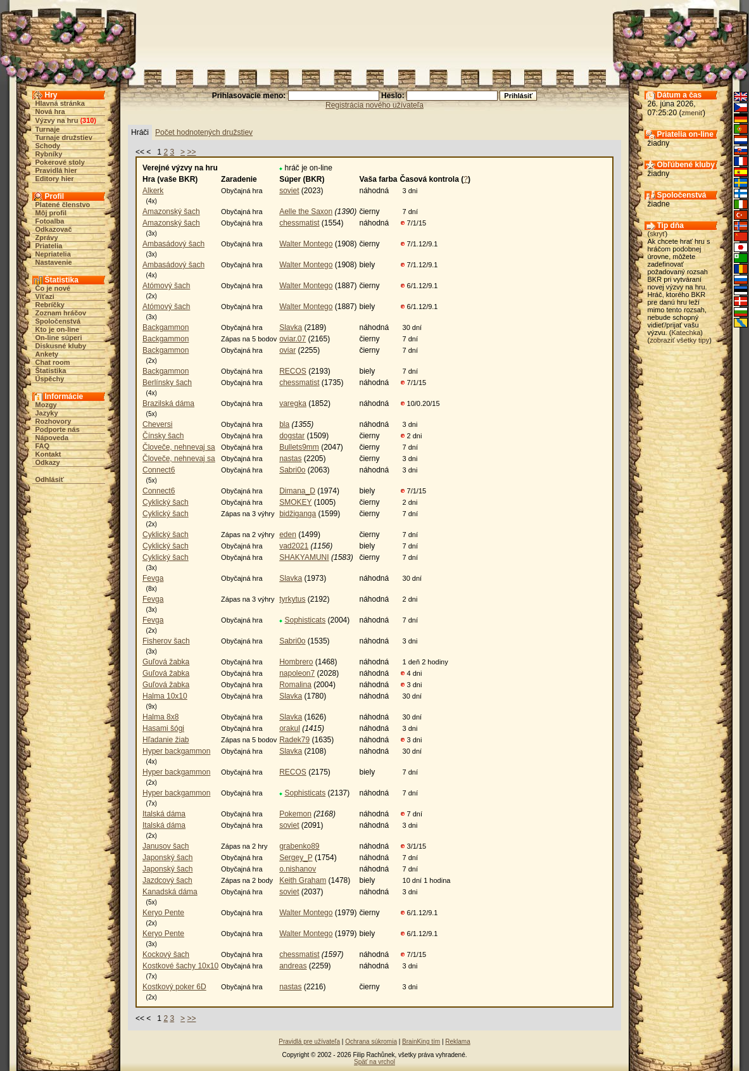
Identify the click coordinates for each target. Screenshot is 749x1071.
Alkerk (152, 190)
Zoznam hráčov (61, 313)
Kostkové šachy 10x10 (180, 965)
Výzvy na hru (57, 120)
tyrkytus (292, 599)
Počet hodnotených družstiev (204, 132)
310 (88, 120)
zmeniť (692, 113)
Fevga (152, 578)
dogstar (292, 435)
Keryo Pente (163, 912)
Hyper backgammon (176, 751)
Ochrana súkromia (371, 1041)
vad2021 (293, 546)
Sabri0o (292, 470)
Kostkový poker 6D (174, 986)
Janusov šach (165, 846)
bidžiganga (297, 513)
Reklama (457, 1041)
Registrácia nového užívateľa (374, 105)
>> (191, 152)
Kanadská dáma (170, 891)
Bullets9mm (299, 447)
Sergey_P (295, 857)
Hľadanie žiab (165, 739)
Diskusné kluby (61, 346)
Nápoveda (52, 437)
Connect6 (158, 470)
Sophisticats (305, 620)
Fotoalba (50, 221)
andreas (292, 965)
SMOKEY (295, 502)
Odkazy (47, 462)
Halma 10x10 (164, 696)
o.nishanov (297, 869)
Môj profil (51, 213)
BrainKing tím (421, 1041)
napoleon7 (297, 673)
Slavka (290, 327)
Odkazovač (53, 229)
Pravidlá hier (56, 170)
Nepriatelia (53, 254)
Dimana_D (297, 490)
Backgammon (165, 327)
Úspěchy (50, 379)
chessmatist (299, 223)
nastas (290, 458)
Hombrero (296, 661)
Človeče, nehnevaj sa (178, 447)
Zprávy (46, 237)
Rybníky (49, 154)
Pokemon (295, 813)
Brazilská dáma (168, 403)
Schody (48, 145)
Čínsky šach (163, 435)
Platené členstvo (63, 204)
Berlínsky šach (167, 382)
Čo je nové (53, 288)
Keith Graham (302, 880)
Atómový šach (166, 285)
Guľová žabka (165, 661)
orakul (289, 728)
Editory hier (54, 178)
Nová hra (50, 111)
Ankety (47, 354)
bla (284, 424)
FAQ (42, 446)
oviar (287, 350)
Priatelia (49, 246)
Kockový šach (165, 954)
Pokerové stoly (60, 162)
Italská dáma (164, 813)
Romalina (295, 684)
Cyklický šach (165, 502)
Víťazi (44, 296)
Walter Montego (305, 243)
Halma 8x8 (160, 717)
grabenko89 (299, 846)
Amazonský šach (171, 211)
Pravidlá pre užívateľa (309, 1041)
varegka (292, 403)
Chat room (52, 362)
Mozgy (46, 405)
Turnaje (47, 129)
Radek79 (294, 739)
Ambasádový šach (173, 243)
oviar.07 (292, 338)
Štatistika (50, 370)
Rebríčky (50, 304)
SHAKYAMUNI (304, 557)
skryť (657, 234)
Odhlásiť (50, 479)
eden (287, 534)
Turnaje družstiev (63, 137)
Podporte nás (57, 429)
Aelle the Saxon (305, 211)
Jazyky (46, 413)
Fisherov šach (166, 641)
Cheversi (157, 424)
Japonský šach (167, 857)
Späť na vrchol (374, 1061)
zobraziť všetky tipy (679, 340)
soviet (289, 190)
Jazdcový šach (167, 880)
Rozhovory (53, 421)
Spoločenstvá (58, 321)
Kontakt (48, 454)
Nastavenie (53, 262)
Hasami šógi (163, 728)
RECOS (292, 371)
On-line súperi (58, 337)
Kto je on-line (57, 329)
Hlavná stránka (60, 103)
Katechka (685, 332)
